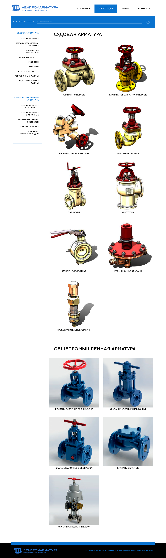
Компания (83, 9)
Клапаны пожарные (29, 57)
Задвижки (34, 62)
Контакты (144, 9)
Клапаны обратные (29, 127)
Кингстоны (33, 67)
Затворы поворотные (28, 71)
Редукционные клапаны (27, 76)
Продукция (106, 9)
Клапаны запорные (29, 38)
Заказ (125, 9)
